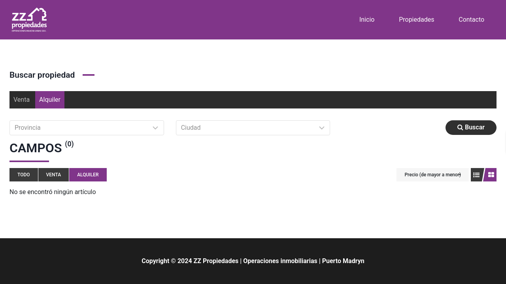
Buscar (471, 127)
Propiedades (416, 19)
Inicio (366, 19)
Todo (23, 175)
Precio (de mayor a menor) (432, 175)
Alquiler (49, 99)
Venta (21, 99)
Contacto (471, 19)
